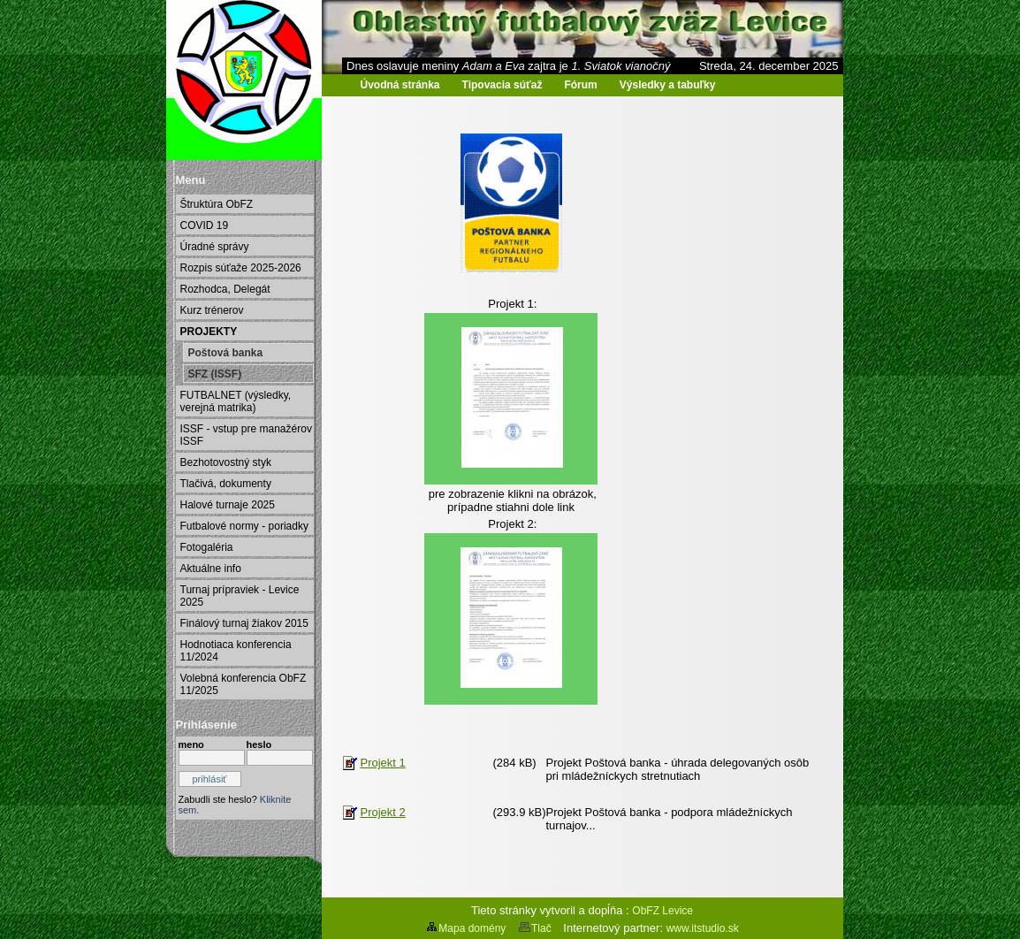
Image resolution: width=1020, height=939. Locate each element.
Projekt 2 (383, 812)
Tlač (535, 928)
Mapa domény (465, 928)
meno (191, 744)
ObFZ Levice (662, 911)
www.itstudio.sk (702, 928)
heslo (259, 744)
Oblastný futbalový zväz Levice (257, 97)
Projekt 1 (383, 762)
